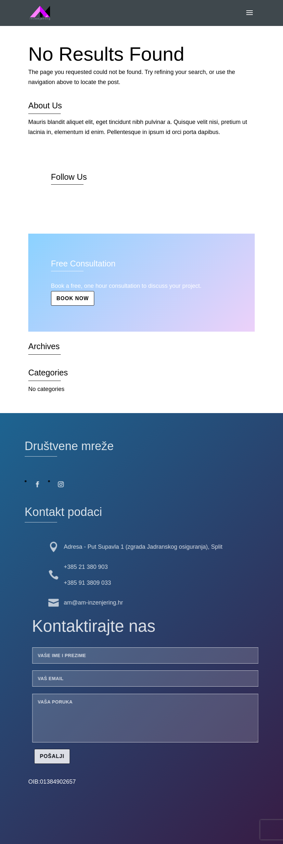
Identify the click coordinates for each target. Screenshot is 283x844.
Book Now (73, 298)
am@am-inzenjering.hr (78, 602)
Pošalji (67, 756)
